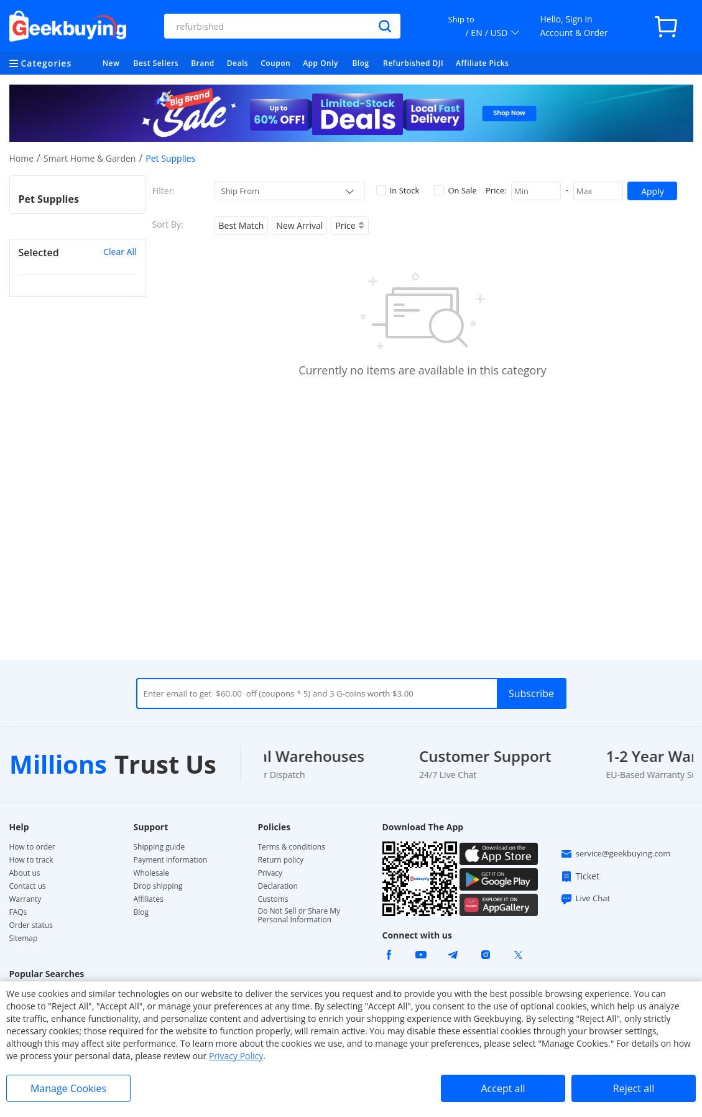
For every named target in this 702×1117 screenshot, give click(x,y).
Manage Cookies (68, 1088)
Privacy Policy (236, 1056)
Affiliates (149, 899)
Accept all (503, 1088)
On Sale (455, 190)
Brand (203, 63)
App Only (320, 63)
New (111, 63)
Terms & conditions (291, 847)
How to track (31, 860)
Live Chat (585, 898)
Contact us (27, 886)
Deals (237, 63)
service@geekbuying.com (615, 854)
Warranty (25, 899)
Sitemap (23, 938)
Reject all (633, 1088)
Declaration (278, 886)
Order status (31, 925)
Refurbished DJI (413, 63)
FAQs (18, 912)
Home (21, 158)
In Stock (398, 190)
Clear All (119, 251)
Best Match (241, 225)
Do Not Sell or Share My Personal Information (299, 915)
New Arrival (299, 225)
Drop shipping (158, 886)
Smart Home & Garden (90, 158)
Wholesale (152, 873)
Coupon (275, 63)
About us (24, 873)
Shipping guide (159, 847)
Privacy (270, 873)
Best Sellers (156, 63)
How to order (32, 847)
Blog (360, 63)
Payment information (171, 860)
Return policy (281, 860)
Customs (273, 899)
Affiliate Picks (482, 63)
